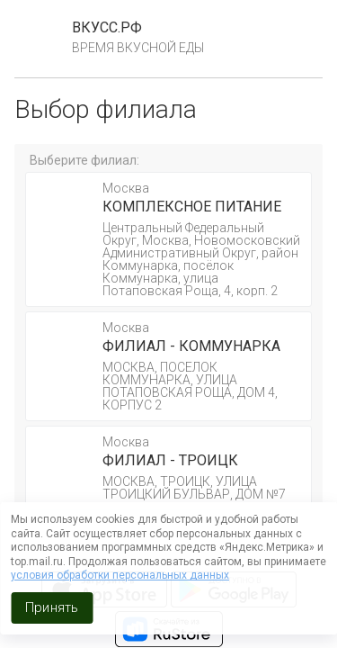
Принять (51, 607)
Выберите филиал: (84, 160)
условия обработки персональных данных (120, 575)
